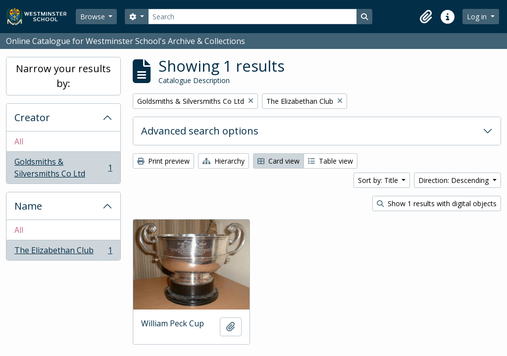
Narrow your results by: (63, 76)
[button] (426, 17)
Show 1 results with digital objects (437, 203)
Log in (478, 16)
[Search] (252, 16)
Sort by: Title (379, 180)
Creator (32, 117)
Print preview (163, 161)
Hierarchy (224, 161)
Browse (93, 16)
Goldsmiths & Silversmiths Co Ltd (63, 167)
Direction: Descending (454, 180)
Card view (278, 161)
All (18, 141)
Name (28, 206)
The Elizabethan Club (63, 252)
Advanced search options (199, 130)
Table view (330, 161)
